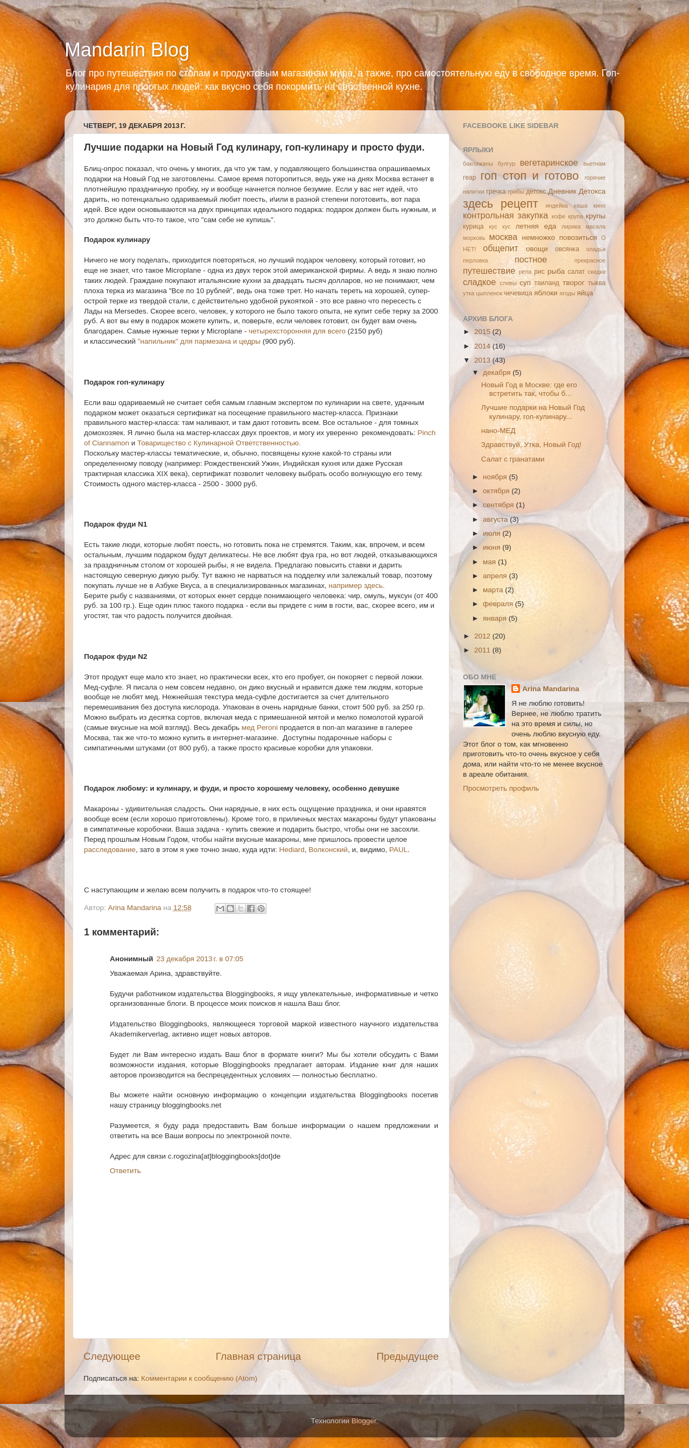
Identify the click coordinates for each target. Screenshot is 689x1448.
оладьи (596, 249)
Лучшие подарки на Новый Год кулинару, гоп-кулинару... (533, 411)
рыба (556, 271)
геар (469, 177)
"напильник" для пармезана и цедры (199, 341)
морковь (474, 238)
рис (539, 271)
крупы (596, 216)
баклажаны (478, 163)
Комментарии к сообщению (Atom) (199, 1378)
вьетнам (594, 163)
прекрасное (590, 260)
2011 (483, 650)
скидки (597, 271)
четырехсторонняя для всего (297, 331)
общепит (500, 248)
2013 (483, 360)
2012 (483, 636)
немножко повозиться (559, 237)
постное (531, 259)
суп (525, 283)
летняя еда (536, 226)
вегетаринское (549, 162)
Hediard (291, 850)
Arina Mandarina (550, 689)
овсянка (567, 249)
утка (468, 293)
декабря (497, 372)
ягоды (567, 293)
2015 (483, 332)
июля (492, 533)
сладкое (479, 282)
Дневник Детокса (577, 191)
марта (494, 590)
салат (576, 271)
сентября (499, 505)
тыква (597, 283)
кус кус (499, 226)
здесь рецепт (500, 203)
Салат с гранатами (513, 459)
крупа (575, 216)
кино (599, 205)
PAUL (398, 850)
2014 (483, 346)
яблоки (545, 293)
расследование (110, 850)
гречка (495, 191)
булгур (507, 163)
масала (596, 226)
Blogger (363, 1421)
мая (490, 562)
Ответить (125, 1171)
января (496, 618)
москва (503, 237)
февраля (499, 604)
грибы (516, 191)
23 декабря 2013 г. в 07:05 (200, 959)
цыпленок (489, 293)
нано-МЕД (498, 431)
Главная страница (258, 1356)
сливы (508, 283)
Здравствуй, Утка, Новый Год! (531, 445)
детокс (536, 191)
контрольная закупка (505, 215)
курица (473, 226)
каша (581, 205)
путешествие (489, 270)
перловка (475, 260)
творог (574, 283)
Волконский (328, 850)
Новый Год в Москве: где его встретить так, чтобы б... (529, 389)
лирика (570, 226)
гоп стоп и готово (529, 175)
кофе (559, 216)
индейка (557, 205)
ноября (496, 477)
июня (492, 547)
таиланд (547, 283)
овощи (537, 249)
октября (497, 491)
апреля (496, 576)
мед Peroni (260, 727)
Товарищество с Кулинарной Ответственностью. (218, 443)
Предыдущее (407, 1356)
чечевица (518, 293)
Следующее (111, 1356)
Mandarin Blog (127, 50)
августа (496, 519)
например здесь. (357, 585)
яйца (585, 293)
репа (525, 271)
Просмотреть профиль (501, 788)
